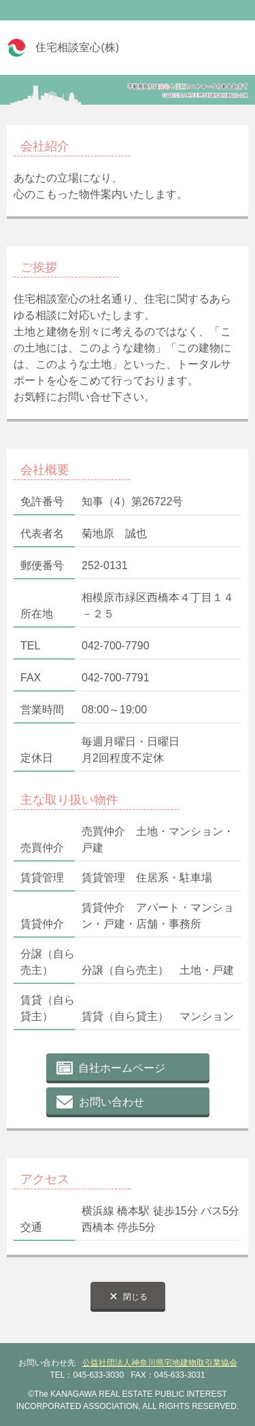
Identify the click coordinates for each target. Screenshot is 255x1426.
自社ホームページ (121, 1068)
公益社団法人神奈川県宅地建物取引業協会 (159, 1363)
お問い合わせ (111, 1102)
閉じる (135, 1297)
